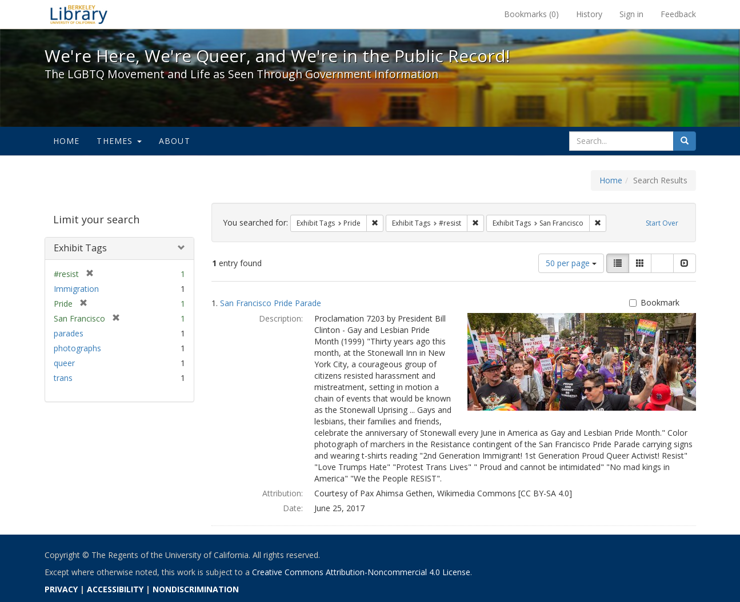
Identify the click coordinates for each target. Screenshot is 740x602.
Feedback (678, 14)
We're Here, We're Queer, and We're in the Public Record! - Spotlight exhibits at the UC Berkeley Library (79, 14)
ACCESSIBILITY (115, 589)
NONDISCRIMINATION (196, 589)
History (589, 14)
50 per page (571, 263)
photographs (77, 348)
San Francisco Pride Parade (270, 303)
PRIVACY (61, 589)
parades (68, 333)
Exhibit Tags (80, 248)
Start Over (662, 223)
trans (63, 377)
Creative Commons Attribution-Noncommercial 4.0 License (361, 572)
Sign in (631, 14)
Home (66, 140)
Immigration (76, 288)
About (174, 140)
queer (64, 363)
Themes (119, 140)
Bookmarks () (531, 14)
